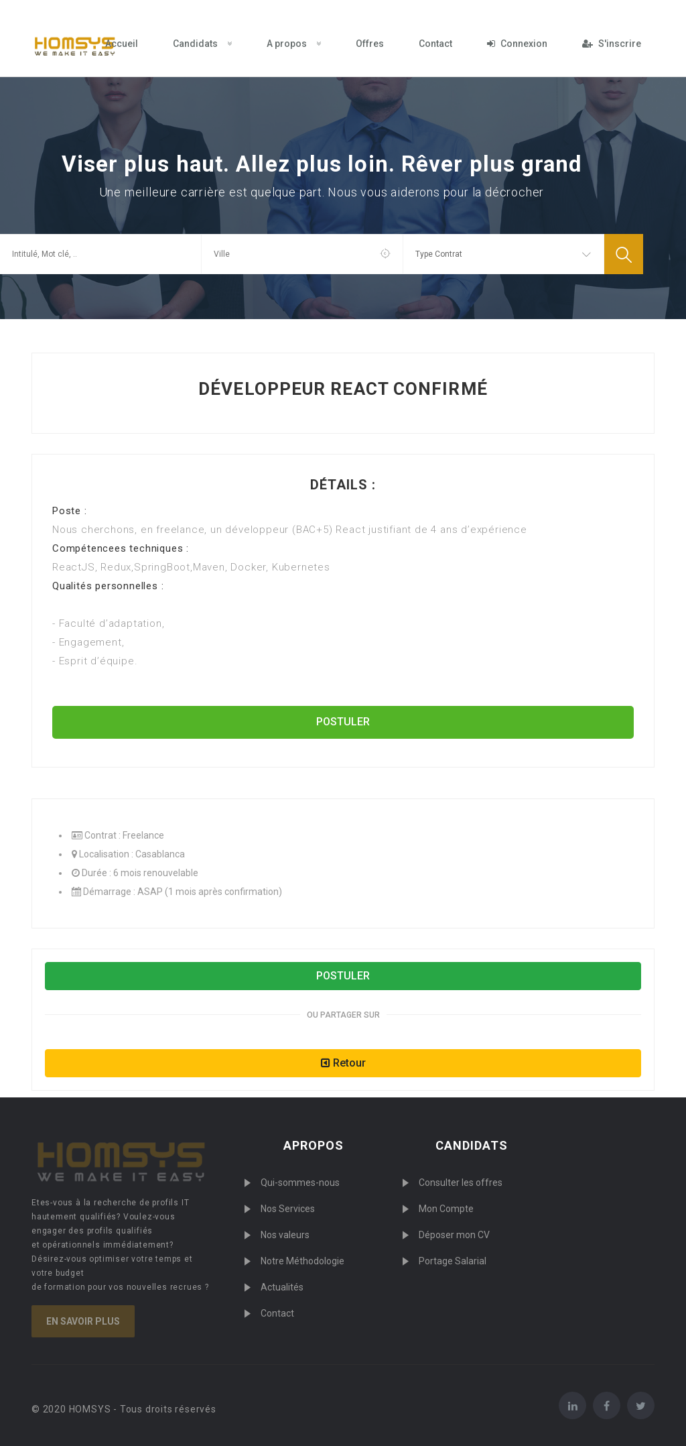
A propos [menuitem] (294, 43)
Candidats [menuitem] (202, 43)
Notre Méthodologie (302, 1261)
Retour (343, 1063)
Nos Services (288, 1208)
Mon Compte (446, 1208)
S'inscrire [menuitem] (611, 43)
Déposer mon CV (454, 1234)
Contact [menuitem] (435, 43)
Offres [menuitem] (370, 43)
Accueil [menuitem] (121, 43)
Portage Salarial (452, 1261)
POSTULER (343, 721)
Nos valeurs (285, 1234)
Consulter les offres (460, 1182)
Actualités (282, 1287)
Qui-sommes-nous (300, 1182)
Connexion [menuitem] (517, 43)
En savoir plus (83, 1321)
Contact (277, 1313)
